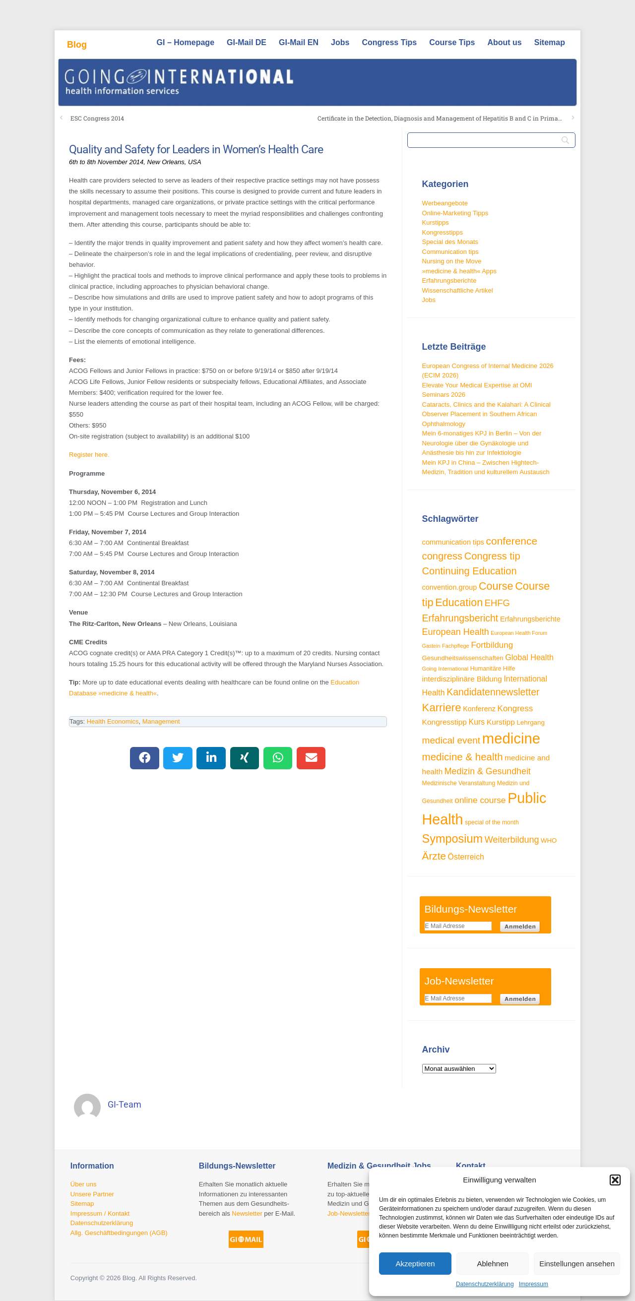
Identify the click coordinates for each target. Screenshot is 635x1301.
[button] (615, 1180)
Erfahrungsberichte (449, 280)
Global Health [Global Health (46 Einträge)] (529, 657)
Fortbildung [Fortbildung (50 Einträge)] (492, 645)
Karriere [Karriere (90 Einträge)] (441, 707)
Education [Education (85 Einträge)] (459, 602)
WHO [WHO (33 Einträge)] (549, 840)
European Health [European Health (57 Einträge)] (455, 632)
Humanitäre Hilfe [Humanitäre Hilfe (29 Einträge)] (492, 668)
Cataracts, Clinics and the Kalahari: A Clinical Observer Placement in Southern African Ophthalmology (486, 414)
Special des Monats (450, 242)
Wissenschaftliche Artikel (457, 290)
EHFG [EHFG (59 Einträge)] (497, 603)
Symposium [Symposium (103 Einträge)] (452, 838)
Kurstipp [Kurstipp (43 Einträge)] (501, 722)
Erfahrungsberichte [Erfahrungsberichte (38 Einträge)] (530, 619)
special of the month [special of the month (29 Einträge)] (492, 822)
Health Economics (113, 721)
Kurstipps (435, 222)
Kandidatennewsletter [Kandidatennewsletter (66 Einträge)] (492, 691)
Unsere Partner (92, 1194)
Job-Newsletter (349, 1213)
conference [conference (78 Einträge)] (512, 541)
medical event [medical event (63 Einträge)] (451, 740)
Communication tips (450, 251)
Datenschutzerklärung (485, 1284)
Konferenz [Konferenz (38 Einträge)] (479, 709)
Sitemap (549, 42)
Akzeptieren (415, 1263)
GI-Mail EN (298, 42)
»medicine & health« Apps (459, 271)
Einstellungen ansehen (577, 1263)
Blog (77, 45)
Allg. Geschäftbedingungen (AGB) (119, 1233)
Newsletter (247, 1213)
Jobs (340, 42)
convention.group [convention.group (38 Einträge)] (449, 587)
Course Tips (452, 42)
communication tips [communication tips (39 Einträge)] (453, 542)
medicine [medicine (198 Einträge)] (511, 738)
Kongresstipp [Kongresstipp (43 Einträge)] (444, 722)
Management (161, 721)
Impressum (533, 1284)
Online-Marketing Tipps (455, 213)
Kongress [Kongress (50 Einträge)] (515, 708)
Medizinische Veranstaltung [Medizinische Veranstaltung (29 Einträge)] (459, 783)
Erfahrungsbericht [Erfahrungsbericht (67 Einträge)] (460, 618)
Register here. (89, 454)
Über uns (83, 1184)
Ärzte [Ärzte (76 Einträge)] (434, 856)
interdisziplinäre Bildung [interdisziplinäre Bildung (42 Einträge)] (462, 679)
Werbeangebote (445, 203)
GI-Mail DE (246, 42)
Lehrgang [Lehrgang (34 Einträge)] (530, 722)
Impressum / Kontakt (99, 1213)
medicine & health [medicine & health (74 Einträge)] (462, 756)
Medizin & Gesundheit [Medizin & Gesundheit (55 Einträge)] (487, 771)
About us (504, 42)
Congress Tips (389, 42)
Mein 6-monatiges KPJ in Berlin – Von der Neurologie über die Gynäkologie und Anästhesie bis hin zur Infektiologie (482, 443)
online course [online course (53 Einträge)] (480, 800)
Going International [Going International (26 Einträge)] (445, 669)
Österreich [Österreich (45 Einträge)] (466, 857)
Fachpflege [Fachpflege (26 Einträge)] (455, 646)
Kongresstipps (442, 232)
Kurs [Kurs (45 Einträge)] (477, 722)
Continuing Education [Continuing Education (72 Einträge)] (469, 570)
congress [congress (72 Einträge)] (442, 556)
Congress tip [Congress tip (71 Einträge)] (492, 556)
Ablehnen (492, 1263)
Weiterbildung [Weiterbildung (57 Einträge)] (512, 840)
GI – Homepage (185, 42)
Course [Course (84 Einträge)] (496, 586)
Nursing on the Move (452, 261)
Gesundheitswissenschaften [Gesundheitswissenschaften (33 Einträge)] (463, 658)
